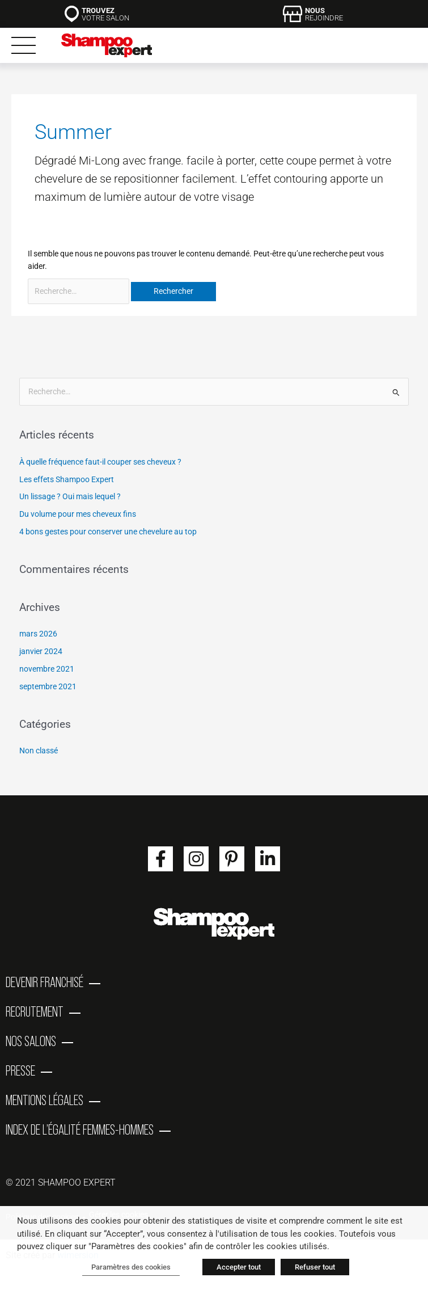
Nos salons (31, 1041)
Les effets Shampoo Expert (66, 479)
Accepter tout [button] (239, 1267)
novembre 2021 (46, 668)
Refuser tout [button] (315, 1267)
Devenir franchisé (44, 982)
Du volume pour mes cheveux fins (77, 513)
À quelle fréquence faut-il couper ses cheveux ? (100, 461)
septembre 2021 (48, 686)
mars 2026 (38, 633)
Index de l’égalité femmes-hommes (80, 1129)
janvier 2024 (40, 651)
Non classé (38, 750)
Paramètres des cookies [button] (131, 1267)
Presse (20, 1070)
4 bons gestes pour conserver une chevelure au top (108, 531)
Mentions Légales (44, 1100)
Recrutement (34, 1011)
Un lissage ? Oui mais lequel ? (70, 496)
